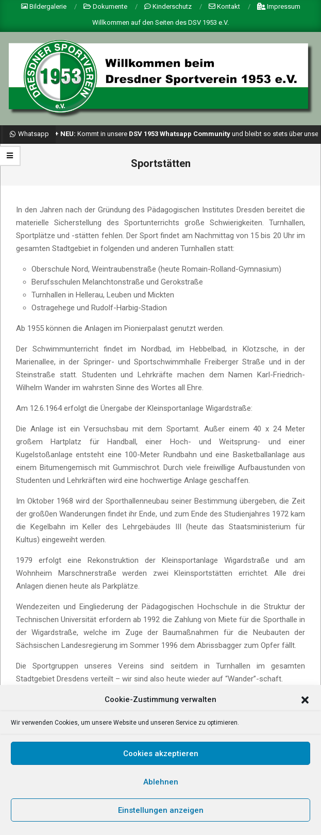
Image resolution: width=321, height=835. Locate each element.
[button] (305, 702)
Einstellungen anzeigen (161, 812)
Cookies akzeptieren (160, 755)
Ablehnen (160, 784)
